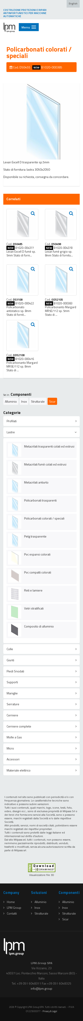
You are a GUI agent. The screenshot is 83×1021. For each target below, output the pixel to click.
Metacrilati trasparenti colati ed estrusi (49, 446)
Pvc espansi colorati (37, 554)
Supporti (12, 682)
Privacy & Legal (49, 1011)
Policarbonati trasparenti (40, 500)
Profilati (12, 421)
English (73, 4)
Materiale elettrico (19, 770)
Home (9, 901)
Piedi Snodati (15, 671)
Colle (10, 649)
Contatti (10, 913)
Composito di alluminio (39, 626)
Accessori (13, 759)
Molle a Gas (14, 737)
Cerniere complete (19, 726)
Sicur (52, 401)
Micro (10, 748)
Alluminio (11, 401)
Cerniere (12, 715)
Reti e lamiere (33, 590)
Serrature (13, 704)
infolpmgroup (41, 988)
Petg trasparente (35, 536)
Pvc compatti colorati (37, 572)
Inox (24, 401)
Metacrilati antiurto (36, 482)
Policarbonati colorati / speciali (44, 518)
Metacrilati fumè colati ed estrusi (45, 464)
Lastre (11, 432)
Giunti (10, 660)
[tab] (41, 421)
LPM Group (12, 907)
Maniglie (12, 693)
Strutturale (38, 401)
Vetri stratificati (34, 608)
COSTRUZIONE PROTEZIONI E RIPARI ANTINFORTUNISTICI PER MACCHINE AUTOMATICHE (24, 13)
